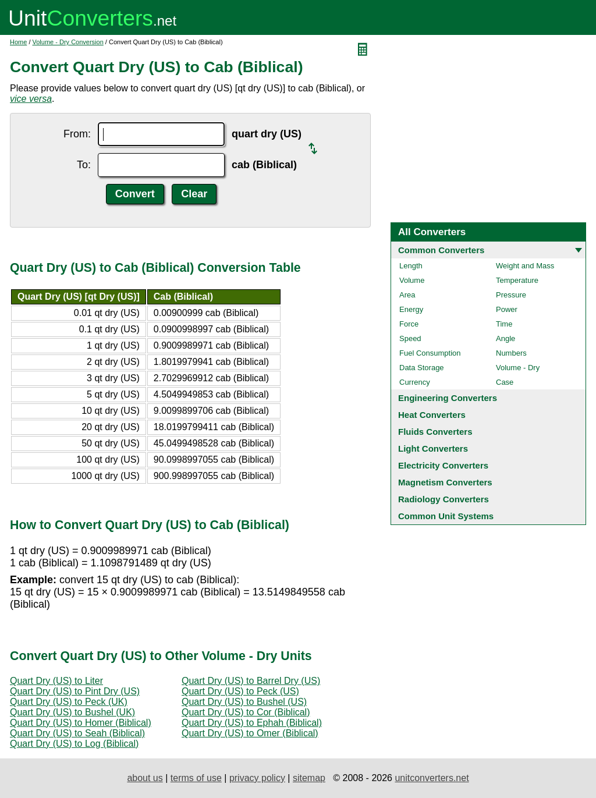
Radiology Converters (443, 499)
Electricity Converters (443, 465)
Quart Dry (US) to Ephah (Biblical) (252, 723)
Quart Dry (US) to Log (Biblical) (74, 744)
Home (18, 41)
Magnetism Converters (445, 482)
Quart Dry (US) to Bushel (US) (244, 702)
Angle (505, 338)
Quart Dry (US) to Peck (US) (240, 691)
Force (408, 324)
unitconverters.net (432, 778)
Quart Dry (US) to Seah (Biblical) (77, 733)
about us (144, 778)
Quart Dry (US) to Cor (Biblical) (246, 712)
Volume (411, 280)
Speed (410, 338)
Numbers (511, 353)
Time (504, 324)
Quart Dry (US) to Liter (56, 681)
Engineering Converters (447, 398)
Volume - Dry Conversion (68, 41)
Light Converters (433, 448)
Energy (411, 309)
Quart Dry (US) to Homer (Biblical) (80, 723)
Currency (414, 382)
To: (84, 165)
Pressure (511, 294)
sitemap (309, 778)
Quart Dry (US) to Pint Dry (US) (75, 691)
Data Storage (421, 367)
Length (411, 265)
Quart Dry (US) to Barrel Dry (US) (251, 681)
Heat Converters (432, 415)
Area (407, 294)
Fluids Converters (435, 432)
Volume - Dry (518, 367)
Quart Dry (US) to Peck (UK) (68, 702)
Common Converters (441, 250)
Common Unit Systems (446, 516)
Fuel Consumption (430, 353)
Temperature (517, 280)
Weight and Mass (525, 265)
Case (504, 382)
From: (77, 134)
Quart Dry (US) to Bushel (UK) (72, 712)
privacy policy (257, 778)
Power (506, 309)
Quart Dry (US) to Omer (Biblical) (250, 733)
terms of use (196, 778)
